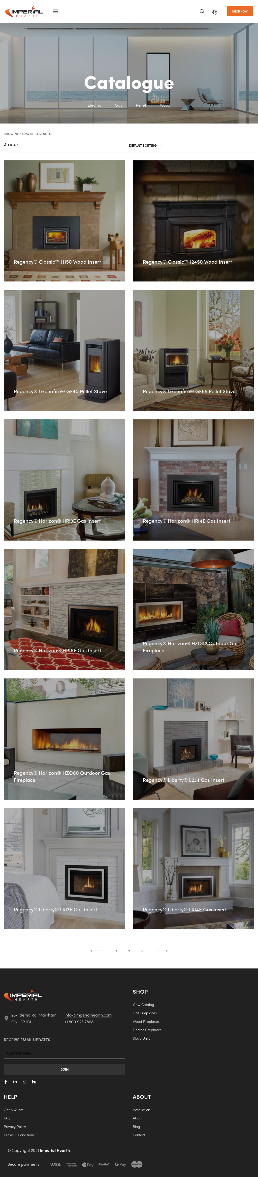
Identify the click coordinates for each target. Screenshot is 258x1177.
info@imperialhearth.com (88, 1015)
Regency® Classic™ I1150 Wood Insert (57, 261)
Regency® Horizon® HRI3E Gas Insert (57, 520)
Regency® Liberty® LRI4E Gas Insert (185, 909)
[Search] (202, 11)
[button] (240, 11)
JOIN (64, 1069)
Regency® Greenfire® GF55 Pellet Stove (189, 391)
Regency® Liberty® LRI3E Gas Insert (55, 909)
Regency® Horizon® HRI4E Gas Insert (186, 520)
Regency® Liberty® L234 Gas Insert (183, 779)
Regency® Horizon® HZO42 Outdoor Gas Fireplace (191, 646)
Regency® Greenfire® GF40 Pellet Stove (60, 391)
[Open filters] (11, 145)
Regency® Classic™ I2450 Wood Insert (187, 261)
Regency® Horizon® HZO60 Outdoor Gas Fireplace (62, 776)
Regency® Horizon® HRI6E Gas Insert (57, 650)
